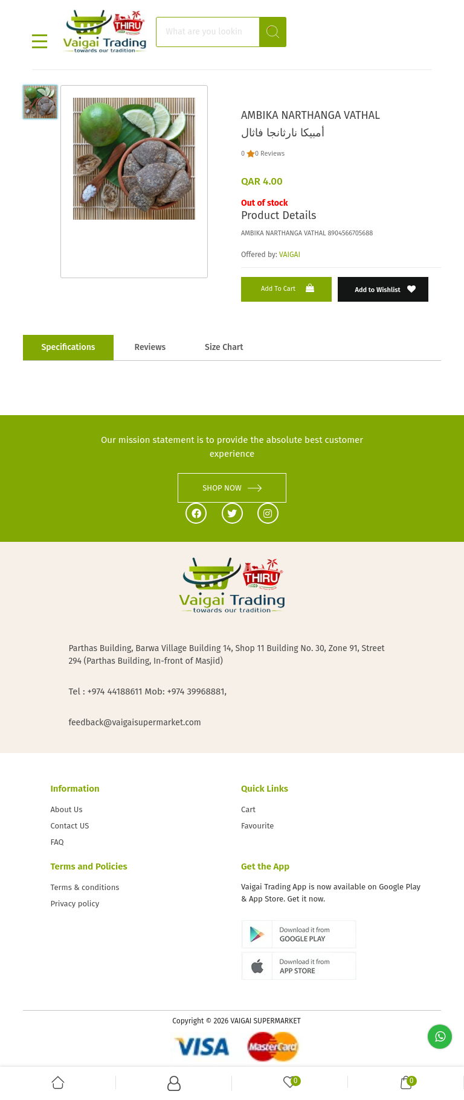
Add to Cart (289, 288)
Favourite (257, 825)
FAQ (56, 842)
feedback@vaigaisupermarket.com (134, 722)
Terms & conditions (84, 887)
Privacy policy (74, 903)
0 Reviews (270, 153)
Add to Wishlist (385, 289)
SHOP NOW (232, 487)
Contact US (69, 825)
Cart (248, 809)
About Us (66, 809)
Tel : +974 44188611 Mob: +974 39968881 (146, 691)
